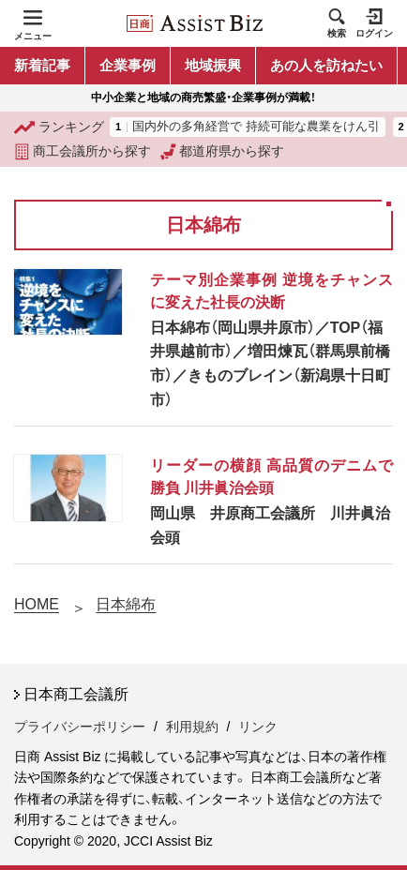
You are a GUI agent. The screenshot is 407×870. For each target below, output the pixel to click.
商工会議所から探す (82, 151)
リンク (258, 726)
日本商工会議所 (75, 694)
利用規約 (192, 726)
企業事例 (127, 65)
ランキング (59, 127)
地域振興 (213, 65)
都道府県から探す (222, 151)
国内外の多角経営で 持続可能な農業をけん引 (256, 127)
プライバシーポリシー (79, 726)
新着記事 (42, 65)
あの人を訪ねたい (326, 65)
